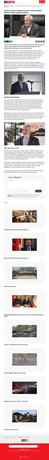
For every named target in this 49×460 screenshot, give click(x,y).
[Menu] (43, 1)
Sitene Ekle (27, 437)
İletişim (14, 437)
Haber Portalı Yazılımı (26, 457)
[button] (39, 41)
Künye (10, 437)
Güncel (12, 5)
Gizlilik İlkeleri (20, 437)
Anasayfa (6, 5)
